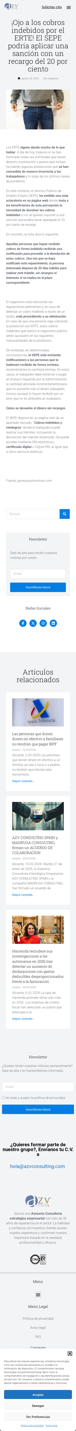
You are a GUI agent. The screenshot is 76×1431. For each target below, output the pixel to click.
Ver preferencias (38, 1417)
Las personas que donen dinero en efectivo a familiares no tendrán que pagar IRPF (37, 738)
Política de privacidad (32, 1425)
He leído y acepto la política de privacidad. (35, 1098)
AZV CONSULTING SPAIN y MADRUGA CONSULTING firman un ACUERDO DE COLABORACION (35, 845)
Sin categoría (50, 78)
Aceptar (38, 1395)
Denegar (38, 1406)
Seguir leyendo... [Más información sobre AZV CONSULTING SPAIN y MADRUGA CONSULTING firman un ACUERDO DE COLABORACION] (23, 895)
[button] (70, 1354)
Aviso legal (51, 1425)
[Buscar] (65, 514)
